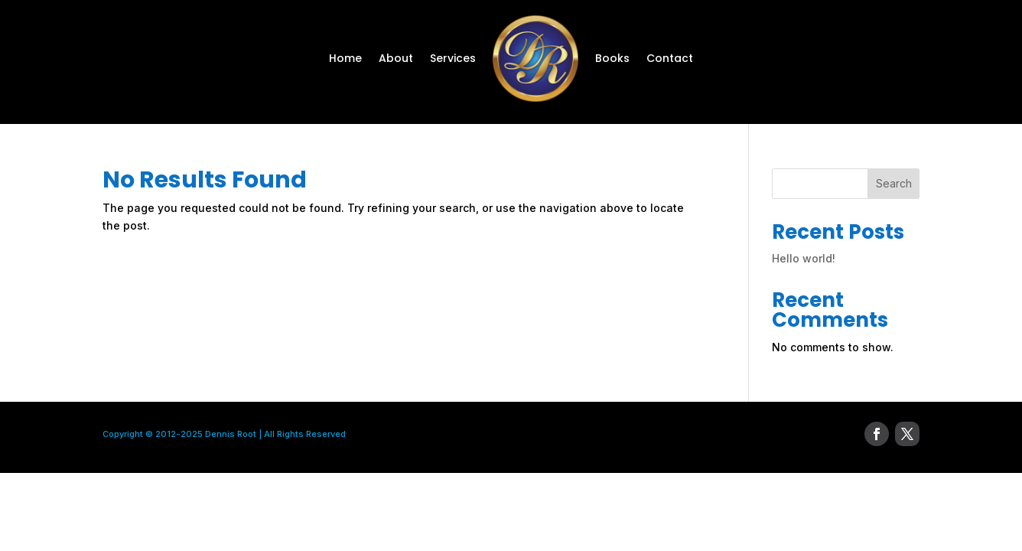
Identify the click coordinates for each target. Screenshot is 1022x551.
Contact (669, 58)
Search (894, 183)
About (396, 58)
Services (453, 58)
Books (612, 58)
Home (345, 58)
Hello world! (803, 258)
